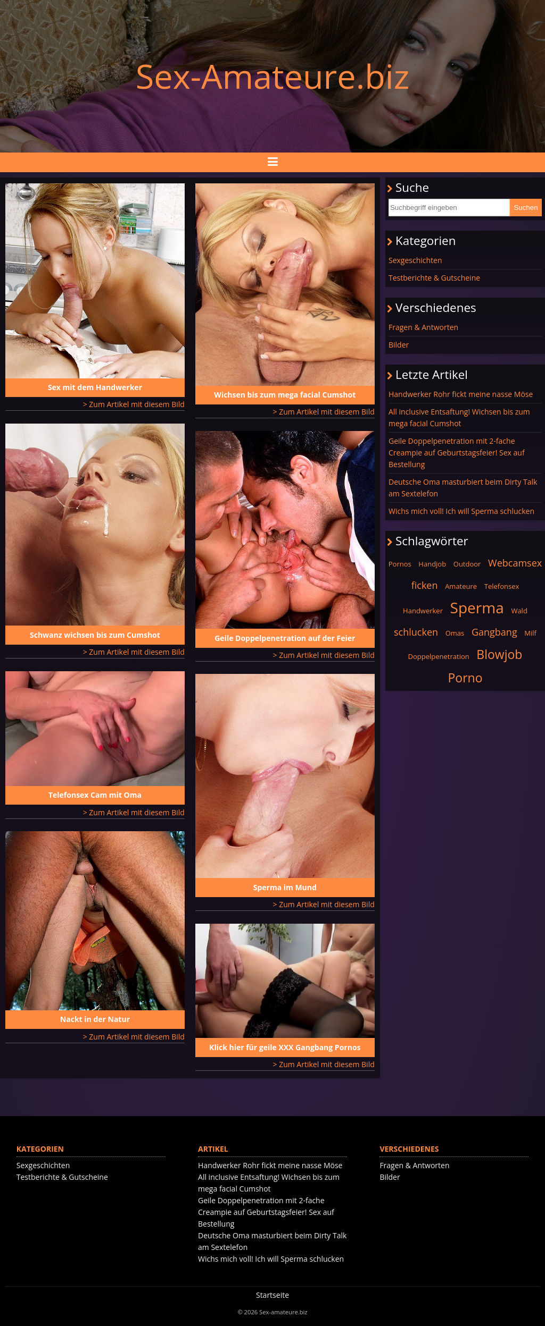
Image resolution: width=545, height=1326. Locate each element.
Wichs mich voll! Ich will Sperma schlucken (461, 511)
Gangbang (494, 632)
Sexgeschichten (415, 260)
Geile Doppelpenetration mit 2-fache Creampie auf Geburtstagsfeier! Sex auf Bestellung (457, 452)
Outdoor (467, 564)
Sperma (477, 607)
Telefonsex (501, 586)
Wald (519, 610)
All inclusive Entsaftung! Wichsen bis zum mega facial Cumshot (459, 417)
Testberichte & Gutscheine (434, 278)
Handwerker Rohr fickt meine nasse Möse (461, 394)
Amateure (461, 586)
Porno (465, 677)
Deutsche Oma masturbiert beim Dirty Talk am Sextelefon (463, 488)
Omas (455, 633)
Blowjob (499, 654)
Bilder (399, 345)
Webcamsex (515, 562)
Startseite (272, 1295)
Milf (530, 633)
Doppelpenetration (438, 656)
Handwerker (423, 610)
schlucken (416, 632)
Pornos (400, 564)
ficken (424, 585)
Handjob (432, 564)
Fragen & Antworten (423, 327)
